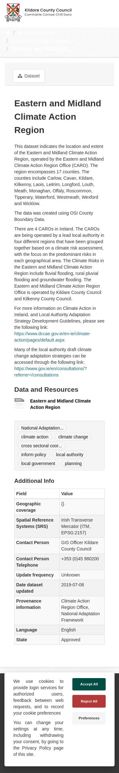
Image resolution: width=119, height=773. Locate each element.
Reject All (89, 701)
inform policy (33, 454)
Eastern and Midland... (41, 49)
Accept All (89, 684)
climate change (73, 436)
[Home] (7, 33)
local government (38, 463)
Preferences (89, 718)
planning (73, 463)
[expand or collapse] (108, 12)
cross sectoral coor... (41, 445)
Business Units (37, 33)
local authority (69, 454)
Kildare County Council (40, 41)
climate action (35, 436)
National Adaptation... (42, 427)
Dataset (29, 75)
